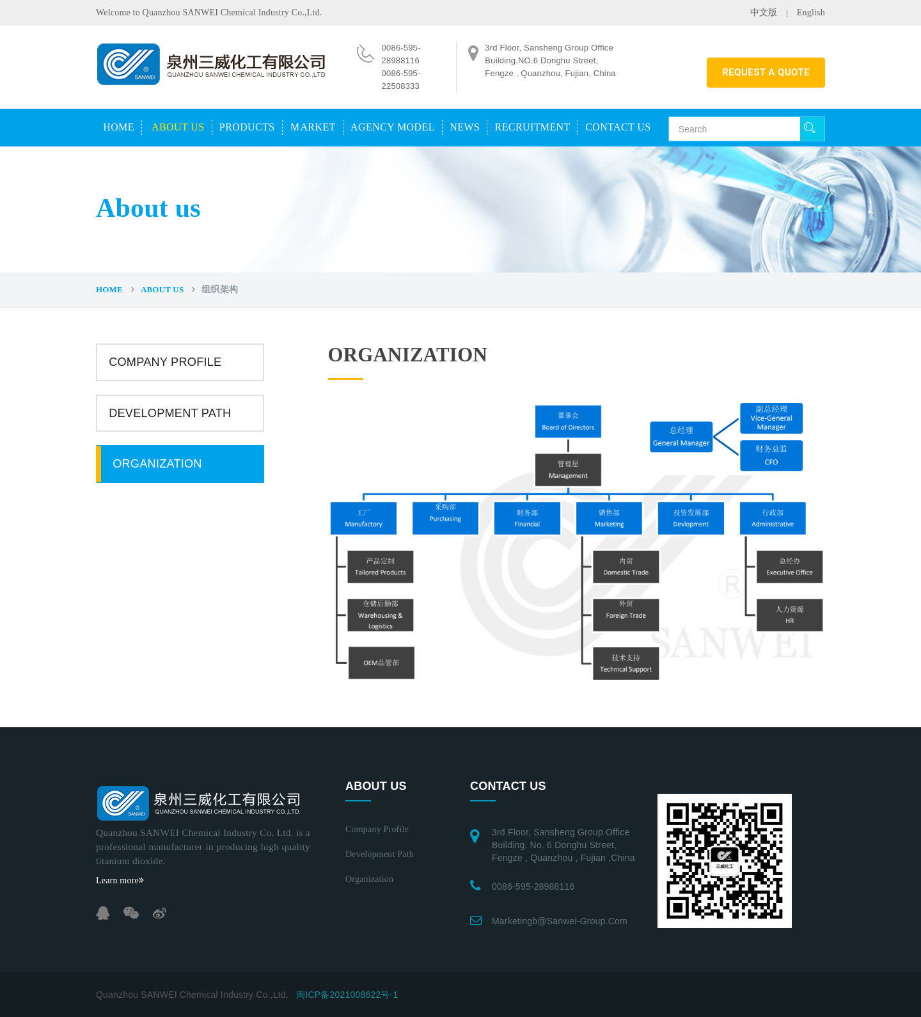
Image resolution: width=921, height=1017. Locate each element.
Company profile (165, 362)
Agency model (392, 127)
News (465, 127)
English (811, 12)
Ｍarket (313, 127)
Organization (157, 463)
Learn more (120, 880)
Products (247, 127)
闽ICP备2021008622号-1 (347, 994)
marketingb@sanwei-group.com (559, 921)
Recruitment (533, 127)
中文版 (764, 12)
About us (178, 127)
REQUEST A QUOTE (766, 72)
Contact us (617, 127)
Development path (170, 413)
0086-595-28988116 (533, 886)
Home (118, 127)
